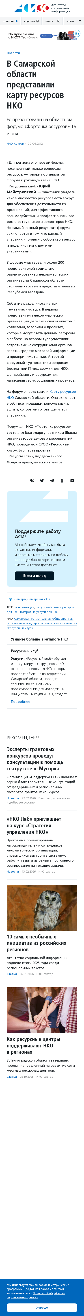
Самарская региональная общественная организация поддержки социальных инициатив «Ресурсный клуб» (42, 623)
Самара (20, 599)
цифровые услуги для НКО (39, 612)
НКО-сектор (15, 143)
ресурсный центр (48, 607)
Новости (13, 53)
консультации (24, 607)
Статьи (12, 974)
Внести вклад (34, 576)
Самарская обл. (39, 599)
